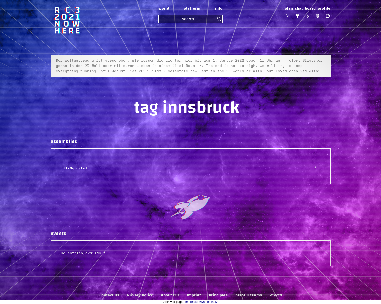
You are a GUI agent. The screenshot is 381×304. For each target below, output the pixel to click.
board (310, 8)
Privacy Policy (140, 295)
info (218, 8)
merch (276, 295)
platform (192, 8)
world (163, 8)
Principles (218, 295)
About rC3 (170, 295)
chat (299, 8)
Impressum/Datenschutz (201, 302)
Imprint (194, 295)
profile (324, 8)
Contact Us (109, 295)
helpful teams (248, 295)
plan (289, 8)
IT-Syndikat (75, 168)
